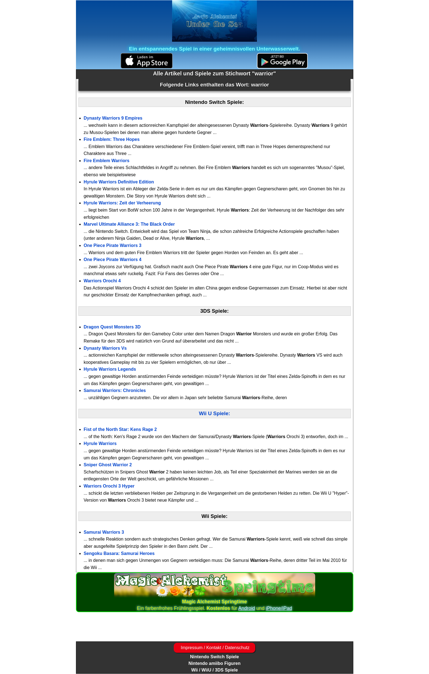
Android (246, 608)
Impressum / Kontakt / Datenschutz (214, 647)
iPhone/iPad (279, 608)
